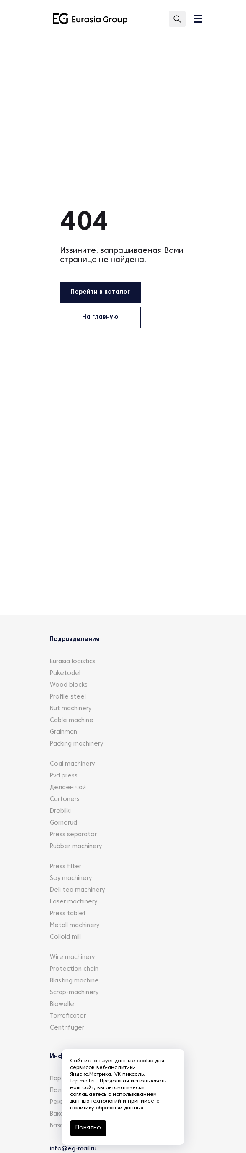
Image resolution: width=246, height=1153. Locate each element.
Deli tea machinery (77, 890)
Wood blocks (69, 685)
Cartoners (65, 799)
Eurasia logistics (73, 661)
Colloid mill (65, 937)
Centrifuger (67, 1028)
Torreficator (68, 1016)
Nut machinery (70, 709)
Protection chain (74, 969)
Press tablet (68, 914)
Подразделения (74, 639)
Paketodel (65, 673)
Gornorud (63, 823)
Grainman (63, 732)
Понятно (88, 1128)
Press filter (65, 866)
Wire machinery (72, 957)
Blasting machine (74, 981)
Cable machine (71, 720)
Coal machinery (72, 764)
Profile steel (68, 697)
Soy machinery (71, 878)
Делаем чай (68, 788)
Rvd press (64, 776)
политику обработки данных (106, 1108)
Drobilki (60, 811)
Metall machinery (74, 925)
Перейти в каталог (100, 292)
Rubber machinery (76, 846)
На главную (100, 317)
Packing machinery (76, 744)
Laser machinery (73, 902)
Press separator (73, 835)
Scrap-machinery (74, 992)
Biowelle (62, 1004)
